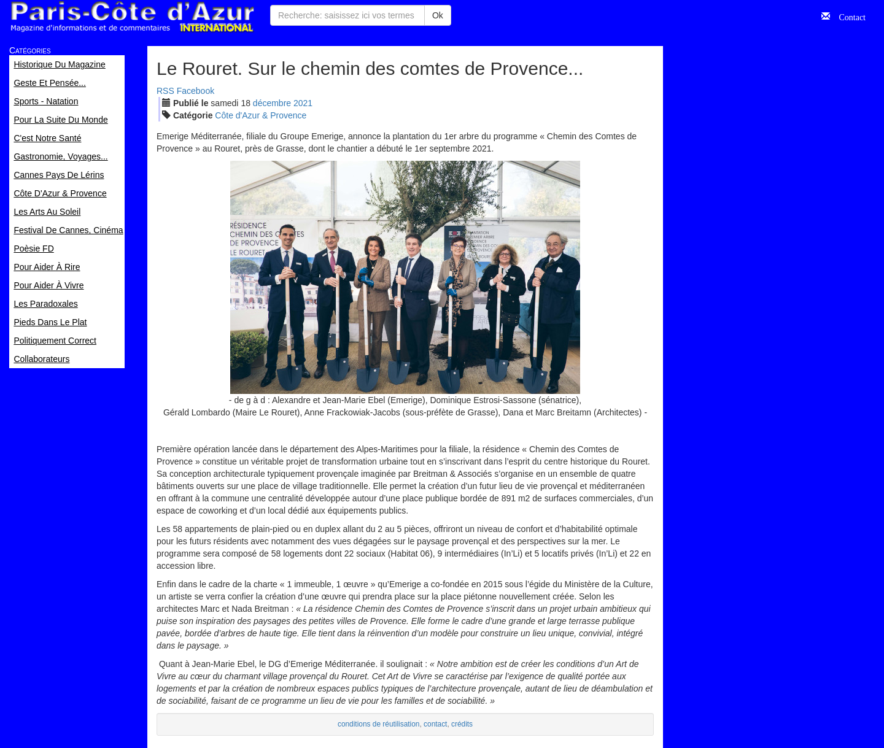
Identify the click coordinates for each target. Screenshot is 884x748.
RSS (165, 91)
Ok (437, 15)
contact (435, 724)
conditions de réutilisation (379, 724)
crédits (462, 724)
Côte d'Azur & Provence (260, 115)
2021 (302, 103)
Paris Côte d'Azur (132, 17)
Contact (848, 16)
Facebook (195, 91)
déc (272, 103)
